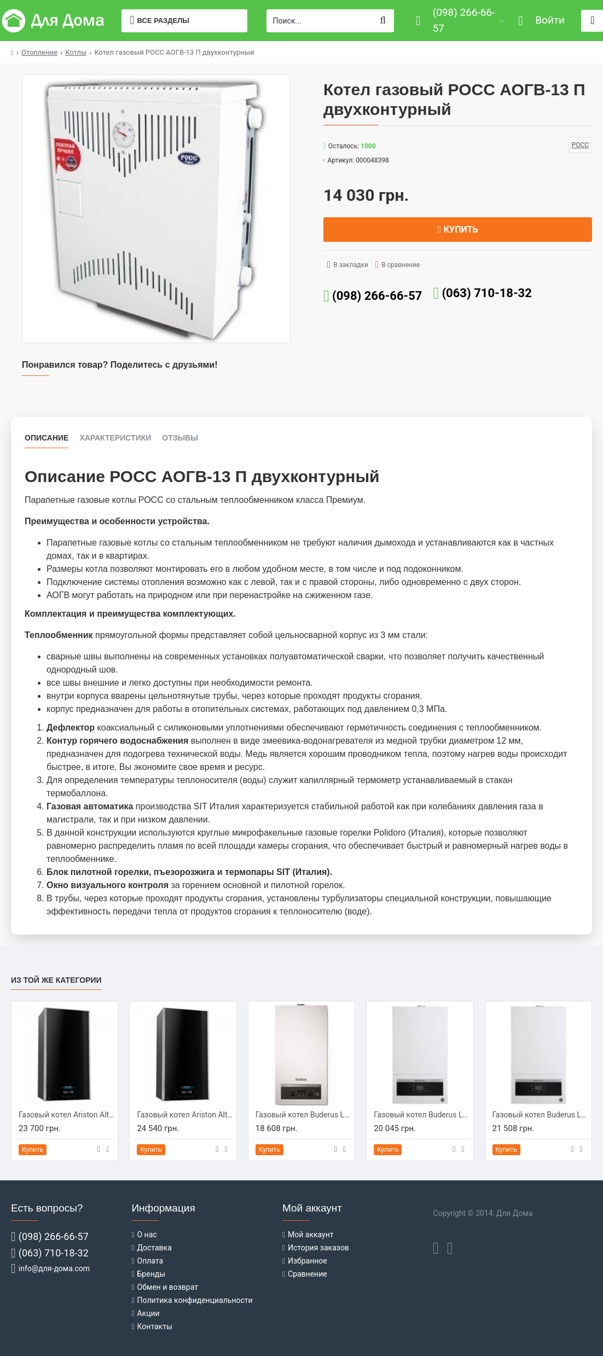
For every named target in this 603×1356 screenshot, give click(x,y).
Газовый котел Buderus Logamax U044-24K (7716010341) (304, 1114)
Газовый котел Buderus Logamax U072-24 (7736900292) (422, 1114)
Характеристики (115, 437)
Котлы (75, 52)
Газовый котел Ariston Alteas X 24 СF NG (67, 1114)
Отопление (39, 52)
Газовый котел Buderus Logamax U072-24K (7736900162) (540, 1114)
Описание (46, 437)
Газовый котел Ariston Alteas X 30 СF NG (185, 1114)
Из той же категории (56, 980)
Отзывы (180, 437)
